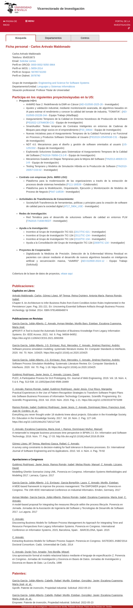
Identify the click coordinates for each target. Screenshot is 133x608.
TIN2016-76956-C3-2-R (53, 155)
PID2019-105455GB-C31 (103, 137)
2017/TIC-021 (82, 231)
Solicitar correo (28, 61)
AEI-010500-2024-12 (93, 261)
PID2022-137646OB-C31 (40, 122)
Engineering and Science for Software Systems (64, 82)
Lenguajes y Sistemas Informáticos (56, 86)
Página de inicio (10, 23)
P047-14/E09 (57, 191)
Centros (85, 38)
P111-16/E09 (74, 184)
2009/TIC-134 (101, 242)
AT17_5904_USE (73, 206)
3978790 (35, 75)
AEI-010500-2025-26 (91, 104)
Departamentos (53, 38)
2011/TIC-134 (82, 235)
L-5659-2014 (36, 68)
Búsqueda (20, 38)
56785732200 (38, 72)
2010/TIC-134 (82, 239)
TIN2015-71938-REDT (39, 220)
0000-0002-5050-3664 (43, 64)
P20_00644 (86, 129)
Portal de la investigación (122, 24)
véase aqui (67, 273)
